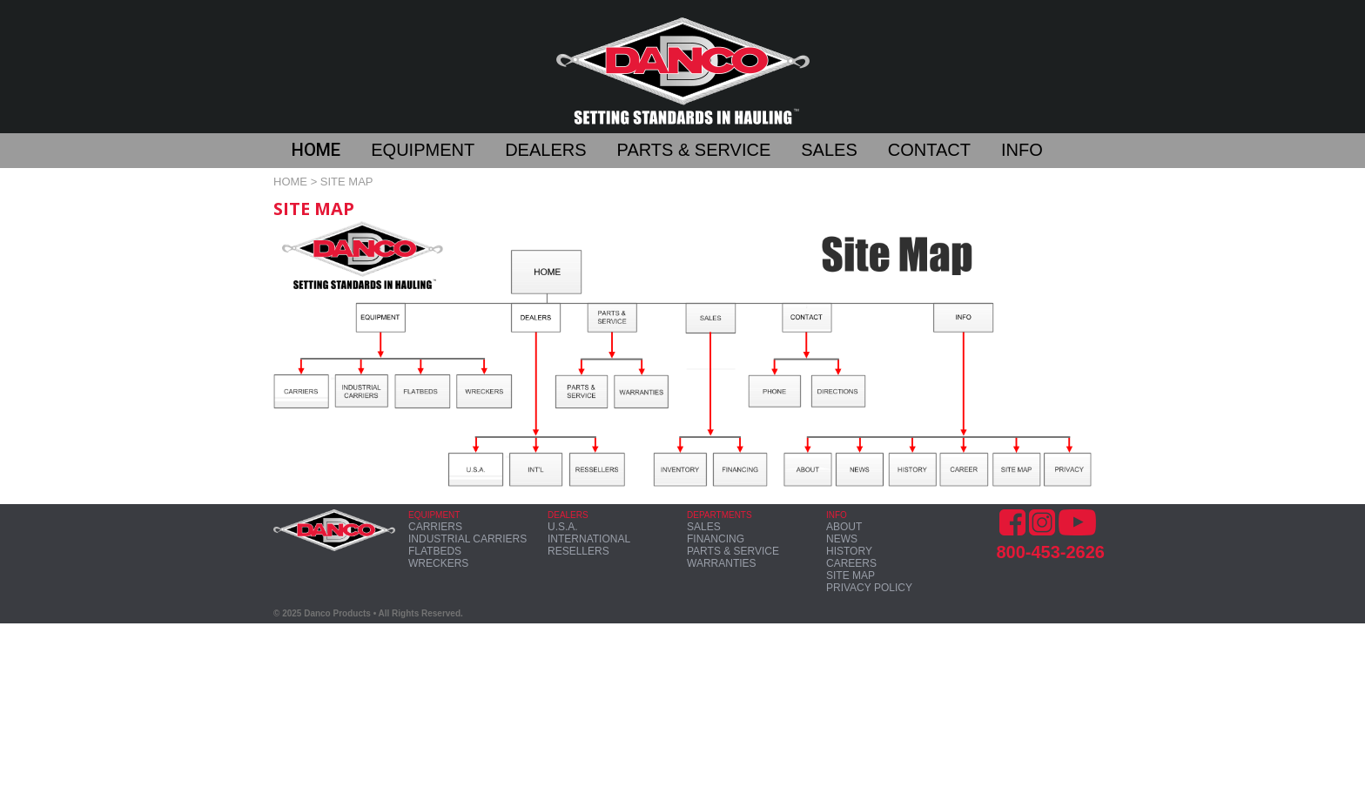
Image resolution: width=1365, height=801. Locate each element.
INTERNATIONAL (589, 539)
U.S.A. (563, 527)
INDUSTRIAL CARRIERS (467, 539)
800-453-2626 (1050, 552)
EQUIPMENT (422, 150)
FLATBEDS (434, 551)
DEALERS (545, 150)
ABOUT (844, 527)
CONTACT (929, 150)
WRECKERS (438, 563)
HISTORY (849, 551)
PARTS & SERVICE (694, 150)
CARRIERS (435, 527)
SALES (829, 150)
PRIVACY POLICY (869, 588)
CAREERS (851, 563)
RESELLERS (578, 551)
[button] (331, 152)
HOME (316, 150)
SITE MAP (850, 575)
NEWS (841, 539)
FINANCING (715, 539)
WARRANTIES (721, 563)
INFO (1022, 150)
